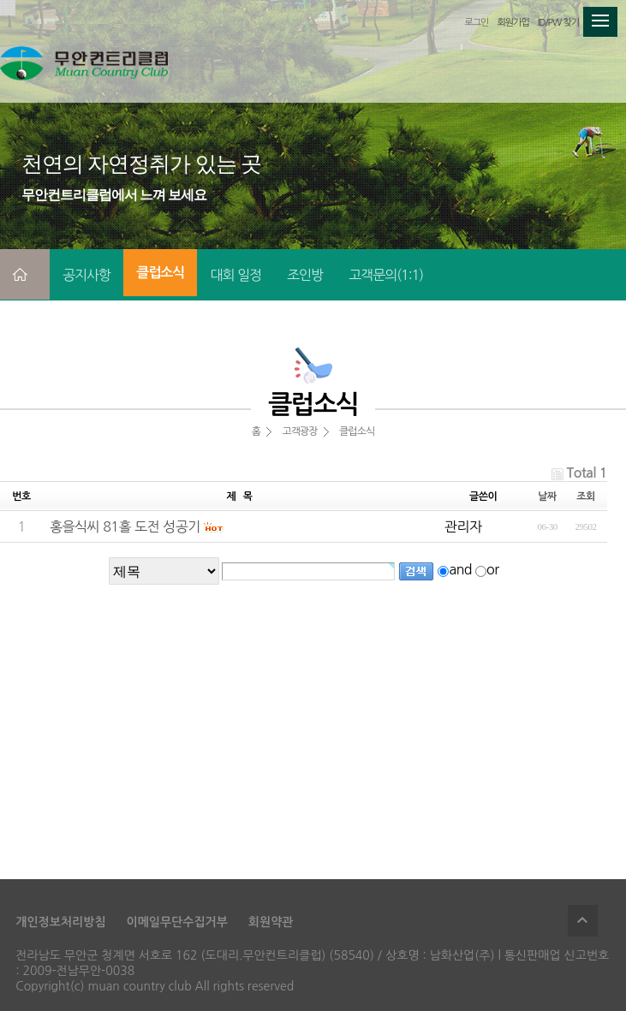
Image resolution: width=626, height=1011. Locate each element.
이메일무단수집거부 (176, 922)
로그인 (476, 22)
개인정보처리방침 (60, 922)
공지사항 (86, 275)
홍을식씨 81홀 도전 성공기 (125, 526)
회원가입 (512, 22)
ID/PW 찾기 (558, 22)
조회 (585, 496)
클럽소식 (160, 272)
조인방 (305, 275)
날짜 (547, 496)
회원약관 (271, 922)
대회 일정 (235, 275)
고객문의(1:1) (386, 275)
